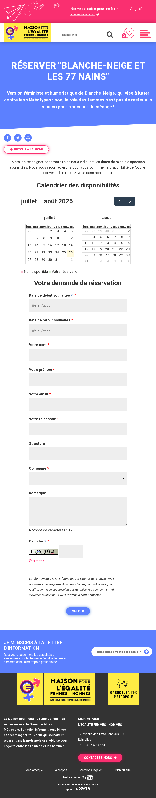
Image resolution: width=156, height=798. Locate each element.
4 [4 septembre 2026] (115, 261)
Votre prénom (42, 369)
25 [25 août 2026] (93, 255)
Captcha (39, 541)
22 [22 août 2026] (121, 249)
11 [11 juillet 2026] (64, 238)
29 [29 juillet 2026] (43, 259)
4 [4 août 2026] (94, 237)
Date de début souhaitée (52, 295)
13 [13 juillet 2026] (29, 245)
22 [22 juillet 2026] (43, 252)
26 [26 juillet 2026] (71, 252)
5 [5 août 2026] (101, 237)
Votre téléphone (44, 419)
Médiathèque (34, 770)
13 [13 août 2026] (107, 243)
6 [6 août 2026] (108, 237)
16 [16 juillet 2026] (50, 245)
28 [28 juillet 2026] (36, 259)
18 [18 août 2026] (93, 249)
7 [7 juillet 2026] (37, 238)
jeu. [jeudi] (49, 226)
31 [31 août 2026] (86, 261)
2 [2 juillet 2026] (51, 231)
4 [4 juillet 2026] (65, 231)
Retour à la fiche (28, 149)
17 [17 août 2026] (86, 249)
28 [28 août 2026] (114, 255)
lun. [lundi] (29, 226)
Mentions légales (91, 770)
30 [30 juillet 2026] (50, 259)
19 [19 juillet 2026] (71, 245)
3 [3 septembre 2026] (108, 261)
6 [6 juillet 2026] (30, 238)
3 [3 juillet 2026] (58, 231)
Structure (37, 443)
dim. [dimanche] (71, 226)
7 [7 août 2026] (115, 237)
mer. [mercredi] (43, 226)
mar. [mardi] (36, 226)
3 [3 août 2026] (87, 237)
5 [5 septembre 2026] (122, 261)
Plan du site (123, 770)
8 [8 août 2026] (122, 237)
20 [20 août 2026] (107, 249)
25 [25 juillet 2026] (64, 252)
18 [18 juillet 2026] (64, 245)
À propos (61, 770)
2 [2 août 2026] (72, 259)
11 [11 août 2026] (93, 243)
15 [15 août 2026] (121, 243)
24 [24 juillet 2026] (57, 252)
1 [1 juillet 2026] (44, 231)
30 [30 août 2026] (128, 255)
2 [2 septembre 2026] (101, 261)
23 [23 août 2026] (128, 249)
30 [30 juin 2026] (36, 231)
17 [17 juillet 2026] (57, 245)
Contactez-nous (98, 757)
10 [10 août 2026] (86, 243)
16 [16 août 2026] (128, 243)
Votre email (40, 394)
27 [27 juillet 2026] (29, 259)
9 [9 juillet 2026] (51, 238)
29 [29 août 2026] (121, 255)
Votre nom (39, 345)
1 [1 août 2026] (65, 259)
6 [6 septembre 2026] (129, 261)
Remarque (37, 493)
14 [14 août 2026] (114, 243)
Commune (39, 468)
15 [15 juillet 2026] (43, 245)
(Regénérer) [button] (36, 560)
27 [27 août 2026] (107, 255)
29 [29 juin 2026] (29, 231)
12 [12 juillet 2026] (71, 238)
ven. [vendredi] (57, 226)
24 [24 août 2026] (86, 255)
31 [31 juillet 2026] (57, 259)
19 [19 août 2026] (100, 249)
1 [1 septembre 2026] (94, 261)
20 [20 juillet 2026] (29, 252)
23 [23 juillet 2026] (50, 252)
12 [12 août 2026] (100, 243)
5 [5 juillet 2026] (72, 231)
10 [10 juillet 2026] (57, 238)
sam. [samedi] (64, 226)
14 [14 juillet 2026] (36, 245)
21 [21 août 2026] (114, 249)
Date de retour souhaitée (51, 320)
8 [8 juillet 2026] (44, 238)
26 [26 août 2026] (100, 255)
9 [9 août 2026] (129, 237)
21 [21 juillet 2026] (36, 252)
